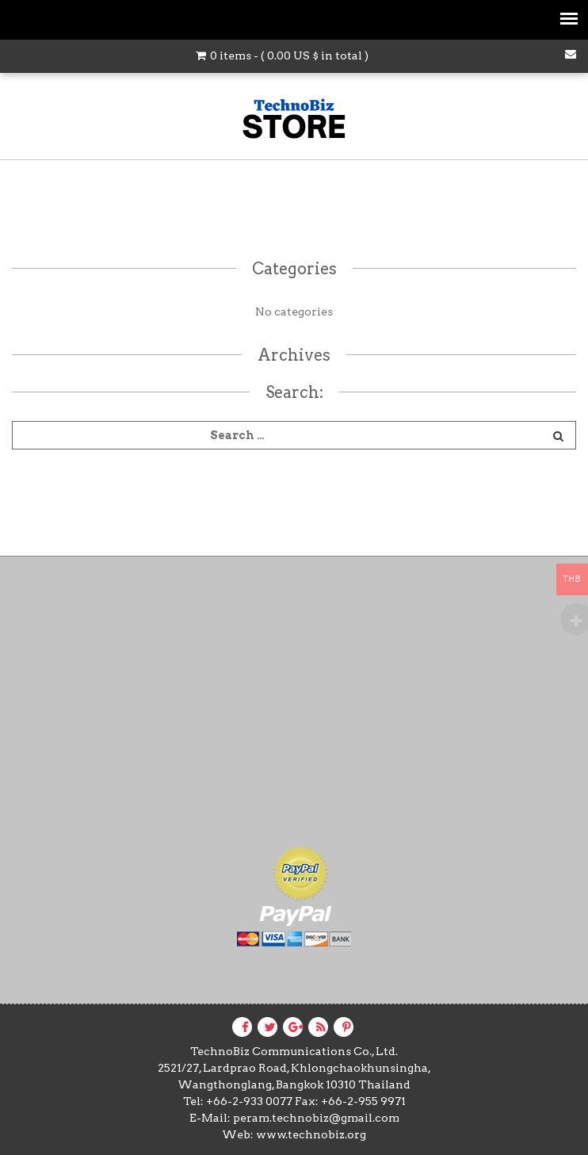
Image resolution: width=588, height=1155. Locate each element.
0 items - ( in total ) (282, 55)
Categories (294, 268)
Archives (294, 355)
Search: (294, 392)
